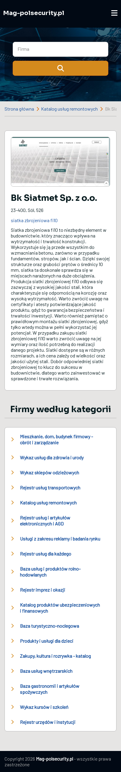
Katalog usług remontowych (69, 109)
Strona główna (19, 109)
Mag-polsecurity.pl (33, 13)
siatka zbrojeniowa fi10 (34, 220)
